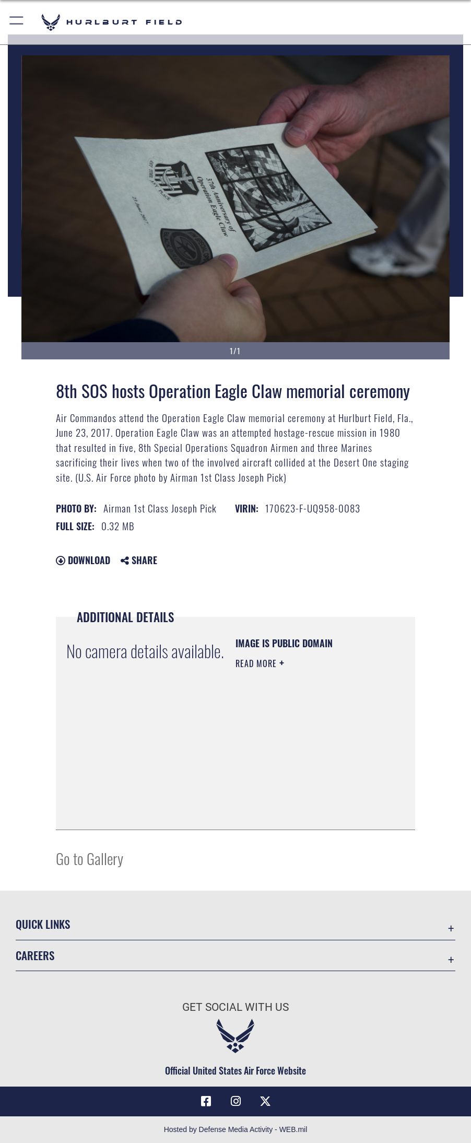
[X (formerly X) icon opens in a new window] (265, 1101)
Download (83, 560)
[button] (17, 22)
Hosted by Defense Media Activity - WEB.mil (236, 1129)
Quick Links (43, 924)
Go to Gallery (89, 858)
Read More (257, 663)
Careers (35, 955)
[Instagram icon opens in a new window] (235, 1101)
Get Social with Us (235, 1006)
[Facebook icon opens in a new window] (206, 1101)
